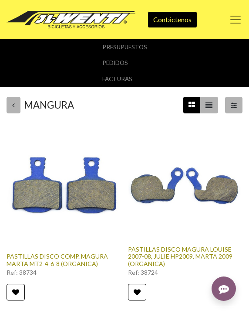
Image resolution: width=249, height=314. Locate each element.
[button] (16, 292)
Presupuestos (124, 47)
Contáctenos (172, 19)
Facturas (117, 78)
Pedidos (115, 62)
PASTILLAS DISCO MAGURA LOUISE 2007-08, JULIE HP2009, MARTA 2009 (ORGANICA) (180, 257)
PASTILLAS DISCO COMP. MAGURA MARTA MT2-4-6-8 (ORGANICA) (57, 260)
